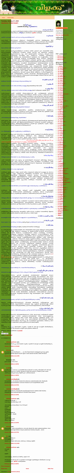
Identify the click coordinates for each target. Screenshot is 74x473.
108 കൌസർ (61, 81)
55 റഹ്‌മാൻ (60, 132)
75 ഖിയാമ (60, 166)
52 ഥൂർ (59, 127)
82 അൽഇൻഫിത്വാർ (63, 178)
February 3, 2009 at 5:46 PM (12, 463)
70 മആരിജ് (60, 158)
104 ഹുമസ (60, 75)
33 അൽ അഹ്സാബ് (63, 94)
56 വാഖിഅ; (61, 133)
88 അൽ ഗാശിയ (62, 189)
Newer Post (4, 468)
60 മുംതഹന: (61, 140)
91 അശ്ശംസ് (60, 194)
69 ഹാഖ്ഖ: (60, 156)
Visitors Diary (10, 17)
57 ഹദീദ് (60, 135)
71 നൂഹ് (60, 159)
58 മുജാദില (60, 137)
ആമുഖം (60, 215)
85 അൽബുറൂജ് (61, 184)
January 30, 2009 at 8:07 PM (12, 432)
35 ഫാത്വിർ (61, 97)
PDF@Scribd (60, 59)
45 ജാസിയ (60, 114)
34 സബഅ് (60, 95)
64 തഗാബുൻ (61, 147)
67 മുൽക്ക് (60, 152)
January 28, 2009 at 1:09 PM (12, 375)
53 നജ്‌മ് (60, 128)
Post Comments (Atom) (14, 471)
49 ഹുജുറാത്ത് (61, 121)
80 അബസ (60, 175)
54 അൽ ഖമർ (61, 130)
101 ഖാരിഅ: (61, 69)
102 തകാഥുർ (61, 71)
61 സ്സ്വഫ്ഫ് (61, 142)
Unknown (8, 350)
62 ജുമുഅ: (60, 144)
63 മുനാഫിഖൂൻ (62, 146)
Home (3, 17)
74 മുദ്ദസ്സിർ (60, 165)
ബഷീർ (7, 368)
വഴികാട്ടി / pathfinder (11, 342)
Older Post (50, 468)
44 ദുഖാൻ (60, 113)
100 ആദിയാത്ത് (61, 68)
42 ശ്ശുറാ (60, 109)
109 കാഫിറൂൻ (61, 83)
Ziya (7, 436)
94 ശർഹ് (60, 199)
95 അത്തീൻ (61, 201)
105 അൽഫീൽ (61, 76)
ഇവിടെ (34, 32)
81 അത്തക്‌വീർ (61, 177)
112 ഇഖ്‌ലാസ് (61, 88)
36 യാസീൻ (60, 99)
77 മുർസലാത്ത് (61, 170)
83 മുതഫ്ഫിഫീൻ (62, 180)
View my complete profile (62, 35)
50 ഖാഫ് (60, 123)
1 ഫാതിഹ (60, 66)
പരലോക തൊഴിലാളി (11, 379)
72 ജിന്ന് (60, 161)
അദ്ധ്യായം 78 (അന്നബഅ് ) (9, 23)
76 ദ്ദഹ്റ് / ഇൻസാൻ (63, 168)
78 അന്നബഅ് (8, 335)
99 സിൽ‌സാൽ (61, 208)
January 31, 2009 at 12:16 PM (12, 443)
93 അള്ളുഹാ (61, 198)
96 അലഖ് (60, 203)
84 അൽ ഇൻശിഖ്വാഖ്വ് (64, 182)
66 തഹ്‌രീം (60, 151)
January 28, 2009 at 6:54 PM (12, 422)
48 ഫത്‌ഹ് (60, 120)
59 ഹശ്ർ (60, 139)
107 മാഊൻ (61, 80)
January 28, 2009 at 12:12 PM (12, 356)
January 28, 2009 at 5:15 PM (12, 394)
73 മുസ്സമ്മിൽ (61, 163)
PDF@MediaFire (61, 57)
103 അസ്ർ (60, 73)
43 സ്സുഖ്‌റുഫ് (61, 111)
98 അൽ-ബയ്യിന (62, 206)
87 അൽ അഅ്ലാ (62, 187)
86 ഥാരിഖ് (60, 185)
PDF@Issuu (60, 56)
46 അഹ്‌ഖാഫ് (61, 116)
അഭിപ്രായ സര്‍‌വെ (62, 210)
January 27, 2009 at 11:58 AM (12, 346)
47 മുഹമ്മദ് (60, 118)
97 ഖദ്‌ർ (60, 204)
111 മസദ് (60, 87)
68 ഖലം (59, 154)
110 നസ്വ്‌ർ (61, 85)
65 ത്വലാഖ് (60, 149)
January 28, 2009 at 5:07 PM (12, 385)
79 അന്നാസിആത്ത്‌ (62, 173)
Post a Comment (5, 466)
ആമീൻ (59, 213)
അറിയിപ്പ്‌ (60, 211)
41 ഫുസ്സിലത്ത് (61, 107)
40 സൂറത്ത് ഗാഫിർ (62, 106)
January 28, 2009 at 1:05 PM (12, 364)
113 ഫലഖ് (60, 90)
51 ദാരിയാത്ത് (61, 125)
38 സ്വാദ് (60, 102)
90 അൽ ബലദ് (61, 192)
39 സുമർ (60, 104)
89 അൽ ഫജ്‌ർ (61, 191)
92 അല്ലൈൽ (61, 196)
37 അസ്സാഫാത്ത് (62, 101)
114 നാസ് (60, 92)
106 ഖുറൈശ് (61, 78)
